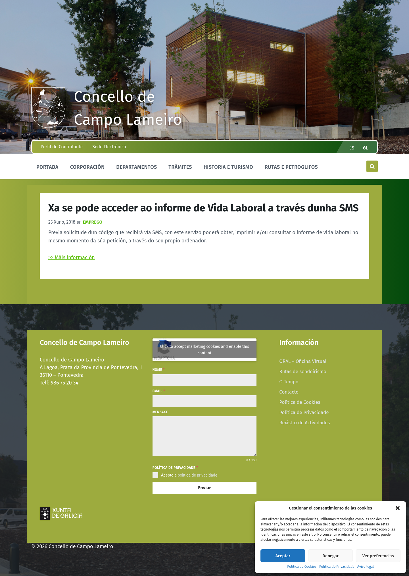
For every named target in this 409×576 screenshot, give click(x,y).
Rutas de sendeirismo (302, 371)
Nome (159, 370)
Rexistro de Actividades (304, 422)
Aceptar (283, 555)
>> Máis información (71, 257)
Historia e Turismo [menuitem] (228, 167)
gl (366, 148)
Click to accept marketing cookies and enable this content (204, 349)
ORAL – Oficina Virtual (302, 361)
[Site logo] (48, 126)
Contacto (289, 392)
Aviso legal (365, 567)
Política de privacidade (175, 468)
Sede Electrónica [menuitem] (109, 146)
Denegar (330, 555)
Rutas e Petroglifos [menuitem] (291, 167)
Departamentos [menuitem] (136, 167)
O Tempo (288, 381)
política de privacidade (197, 475)
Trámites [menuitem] (180, 167)
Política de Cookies (301, 567)
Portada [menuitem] (47, 167)
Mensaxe (160, 412)
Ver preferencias (378, 555)
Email (159, 391)
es (351, 148)
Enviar (204, 487)
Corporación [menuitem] (87, 167)
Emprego (92, 222)
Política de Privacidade (336, 567)
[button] (397, 508)
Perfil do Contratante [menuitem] (62, 146)
